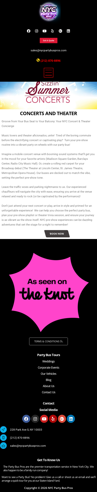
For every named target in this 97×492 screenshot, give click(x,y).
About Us (48, 386)
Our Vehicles (48, 374)
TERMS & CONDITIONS (48, 341)
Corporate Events (48, 367)
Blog (48, 380)
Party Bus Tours (48, 355)
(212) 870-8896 (51, 61)
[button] (48, 73)
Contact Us (48, 392)
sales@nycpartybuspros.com (49, 50)
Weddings (48, 361)
